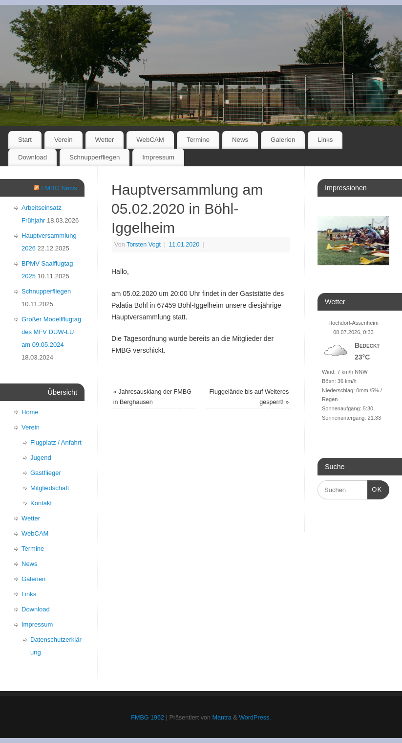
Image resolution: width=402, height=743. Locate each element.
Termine (198, 139)
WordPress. (255, 717)
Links (325, 139)
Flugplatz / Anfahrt (56, 442)
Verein (63, 139)
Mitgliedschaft (49, 488)
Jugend (40, 457)
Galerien (283, 139)
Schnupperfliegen (94, 157)
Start (25, 139)
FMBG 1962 (147, 717)
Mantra (222, 717)
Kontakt (41, 503)
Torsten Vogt (144, 244)
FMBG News (59, 188)
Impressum (158, 157)
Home (30, 412)
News (240, 139)
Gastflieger (45, 472)
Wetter (104, 139)
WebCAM (150, 139)
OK (374, 488)
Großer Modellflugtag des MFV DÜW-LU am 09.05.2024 (51, 331)
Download (32, 157)
